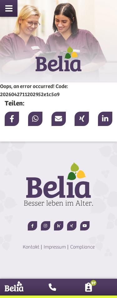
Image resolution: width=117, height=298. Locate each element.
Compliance (82, 247)
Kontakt (31, 247)
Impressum (55, 247)
